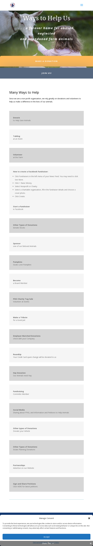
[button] (89, 518)
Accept (47, 536)
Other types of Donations (25, 428)
